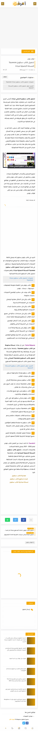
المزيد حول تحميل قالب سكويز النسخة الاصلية (21, 87)
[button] (23, 520)
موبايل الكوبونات (28, 716)
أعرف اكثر (12, 719)
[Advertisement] (19, 28)
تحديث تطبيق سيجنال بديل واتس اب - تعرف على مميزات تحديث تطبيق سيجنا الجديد (15, 640)
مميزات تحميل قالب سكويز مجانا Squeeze (20, 82)
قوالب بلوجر (31, 59)
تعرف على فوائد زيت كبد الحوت (17, 658)
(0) (5, 70)
